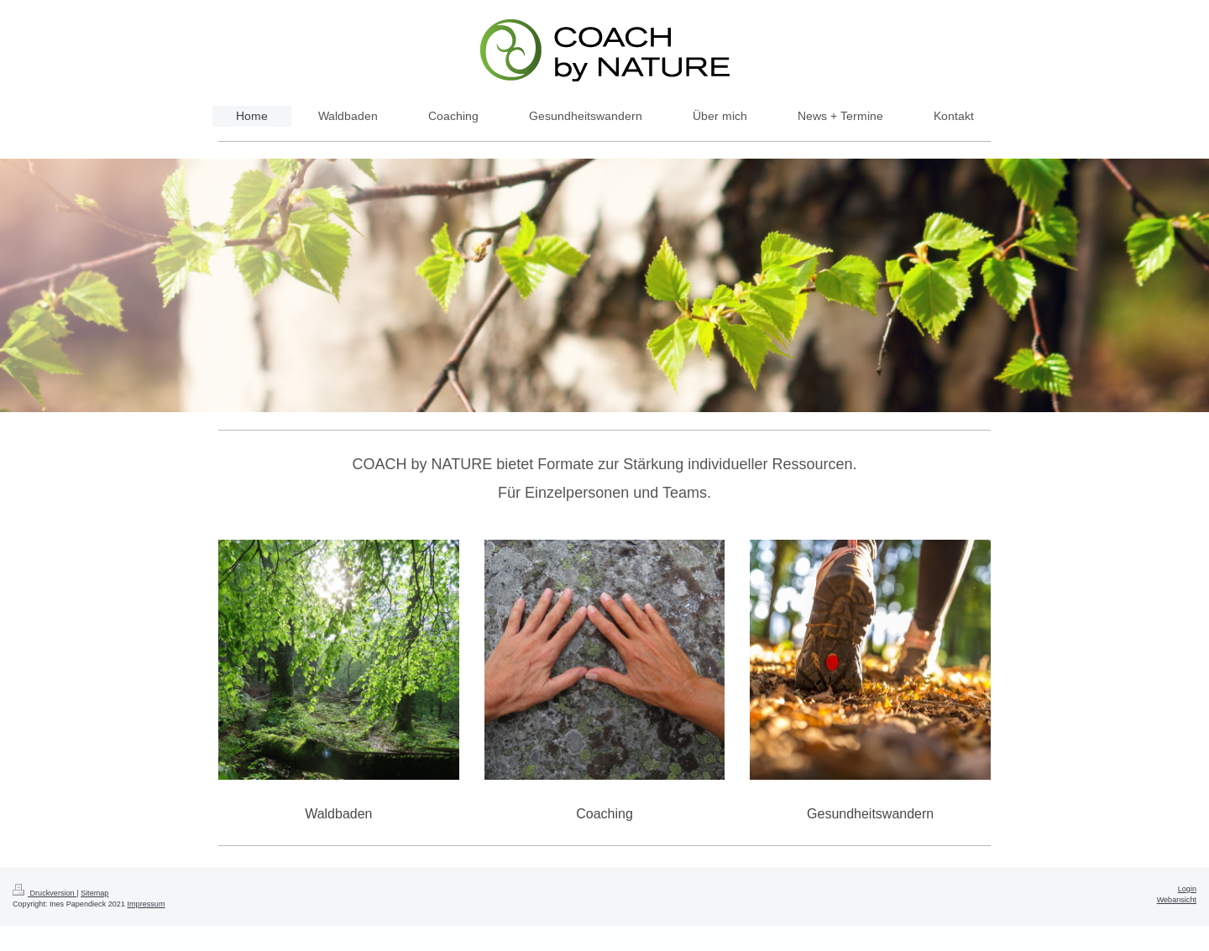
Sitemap (94, 893)
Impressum (146, 904)
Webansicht (1176, 900)
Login (1187, 889)
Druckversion (44, 893)
